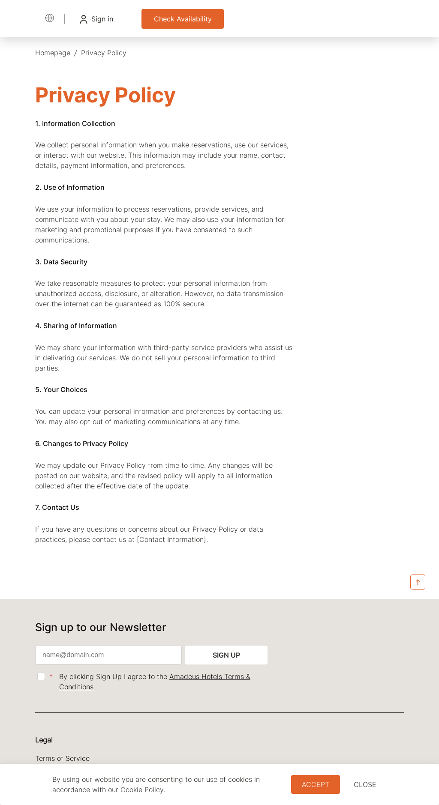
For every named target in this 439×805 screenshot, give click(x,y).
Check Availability (183, 19)
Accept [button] (315, 784)
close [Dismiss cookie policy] (365, 784)
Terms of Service (62, 758)
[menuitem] (52, 52)
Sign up (226, 655)
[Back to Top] (417, 582)
